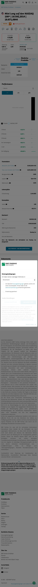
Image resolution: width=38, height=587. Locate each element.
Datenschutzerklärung (11, 287)
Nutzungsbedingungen (18, 284)
